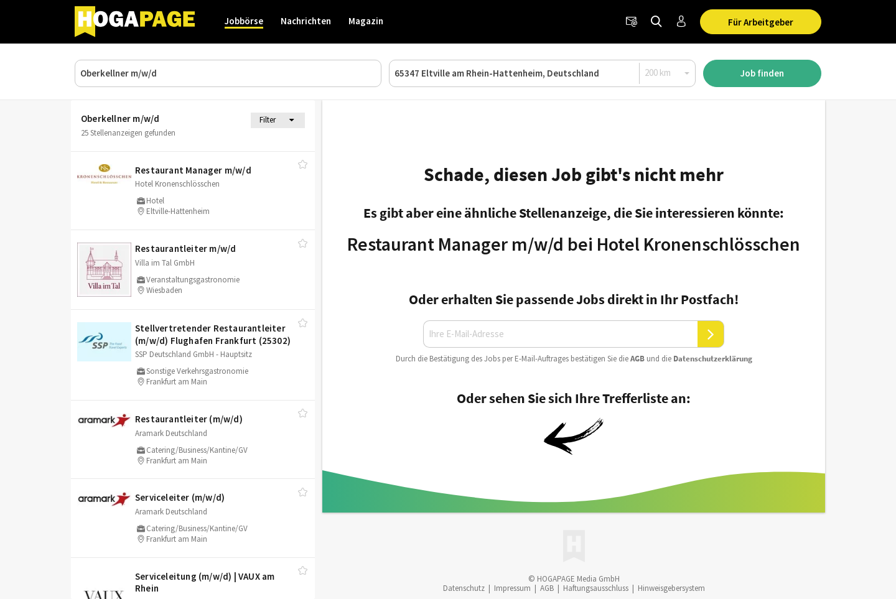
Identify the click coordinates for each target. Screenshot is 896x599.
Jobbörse (244, 21)
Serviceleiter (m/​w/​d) (180, 497)
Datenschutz (464, 588)
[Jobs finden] (656, 21)
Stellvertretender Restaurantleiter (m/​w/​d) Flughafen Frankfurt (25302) (213, 334)
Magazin (365, 21)
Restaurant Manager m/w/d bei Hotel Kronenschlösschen (573, 244)
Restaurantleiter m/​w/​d (185, 248)
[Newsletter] (631, 21)
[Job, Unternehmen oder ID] (228, 73)
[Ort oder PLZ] (542, 73)
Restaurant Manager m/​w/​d (193, 170)
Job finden (762, 73)
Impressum (512, 588)
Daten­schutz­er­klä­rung (712, 358)
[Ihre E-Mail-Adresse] (560, 334)
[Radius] (668, 73)
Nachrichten (306, 21)
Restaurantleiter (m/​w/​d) (189, 419)
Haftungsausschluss (595, 588)
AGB (637, 358)
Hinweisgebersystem (671, 588)
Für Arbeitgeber (760, 22)
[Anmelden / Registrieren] (681, 21)
